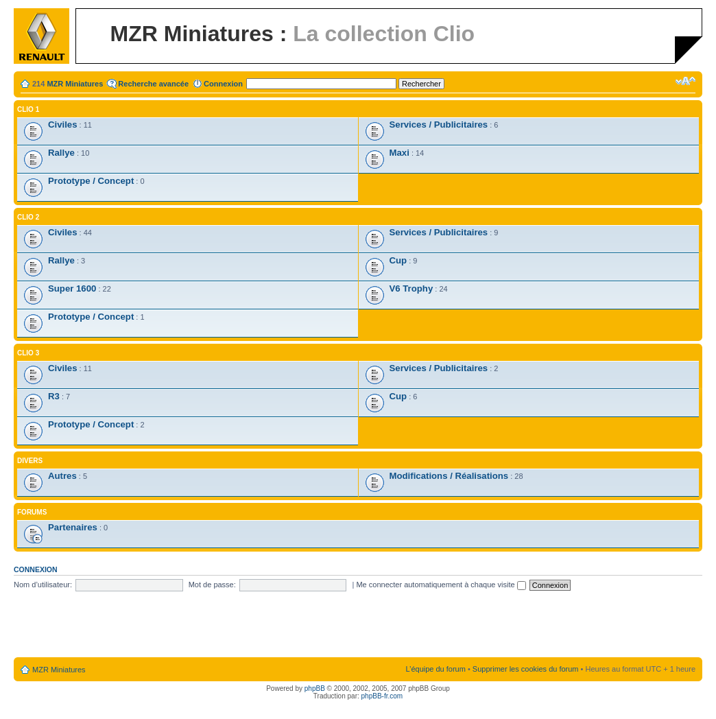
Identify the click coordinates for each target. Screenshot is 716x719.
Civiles (62, 124)
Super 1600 (72, 288)
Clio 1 (28, 109)
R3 (54, 396)
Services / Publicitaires (439, 124)
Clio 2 (28, 217)
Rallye (61, 153)
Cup (398, 260)
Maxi (399, 153)
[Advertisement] (358, 625)
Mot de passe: (212, 584)
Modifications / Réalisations (449, 476)
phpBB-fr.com (382, 696)
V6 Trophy (411, 288)
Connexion (223, 84)
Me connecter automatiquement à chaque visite (440, 584)
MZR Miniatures (75, 84)
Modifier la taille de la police (685, 81)
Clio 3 (28, 353)
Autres (62, 476)
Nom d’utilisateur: (43, 584)
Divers (30, 460)
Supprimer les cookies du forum (526, 669)
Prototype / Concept (91, 181)
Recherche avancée (153, 84)
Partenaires (72, 527)
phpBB (315, 688)
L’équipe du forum (435, 669)
